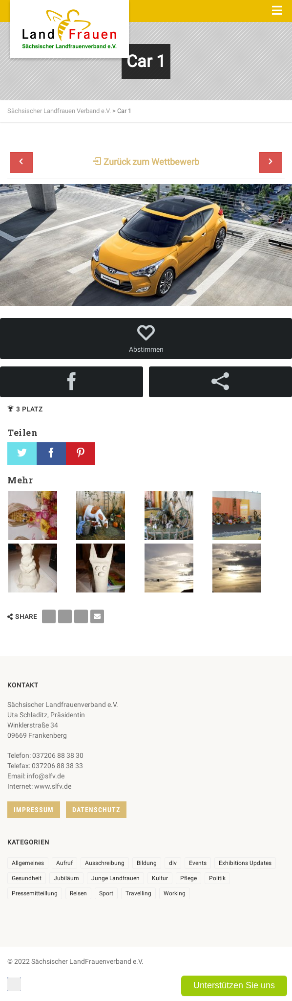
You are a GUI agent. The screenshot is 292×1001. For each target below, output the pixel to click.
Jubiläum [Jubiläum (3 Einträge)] (66, 878)
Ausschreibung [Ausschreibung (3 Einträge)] (105, 863)
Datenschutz (96, 810)
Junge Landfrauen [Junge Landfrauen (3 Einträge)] (115, 878)
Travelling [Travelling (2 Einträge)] (138, 893)
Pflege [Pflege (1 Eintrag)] (188, 878)
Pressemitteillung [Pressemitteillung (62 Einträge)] (35, 893)
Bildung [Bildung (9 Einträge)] (147, 863)
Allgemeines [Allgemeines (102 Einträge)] (28, 863)
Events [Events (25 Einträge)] (198, 863)
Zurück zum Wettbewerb (146, 162)
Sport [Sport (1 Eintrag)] (106, 893)
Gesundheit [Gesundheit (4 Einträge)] (27, 878)
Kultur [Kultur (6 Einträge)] (160, 878)
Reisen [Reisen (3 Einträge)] (78, 893)
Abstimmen (146, 338)
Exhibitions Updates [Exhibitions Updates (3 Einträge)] (245, 863)
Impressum (34, 810)
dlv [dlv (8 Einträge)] (173, 863)
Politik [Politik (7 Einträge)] (217, 878)
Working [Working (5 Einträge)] (175, 893)
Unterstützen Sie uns (234, 985)
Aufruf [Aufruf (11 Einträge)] (64, 863)
